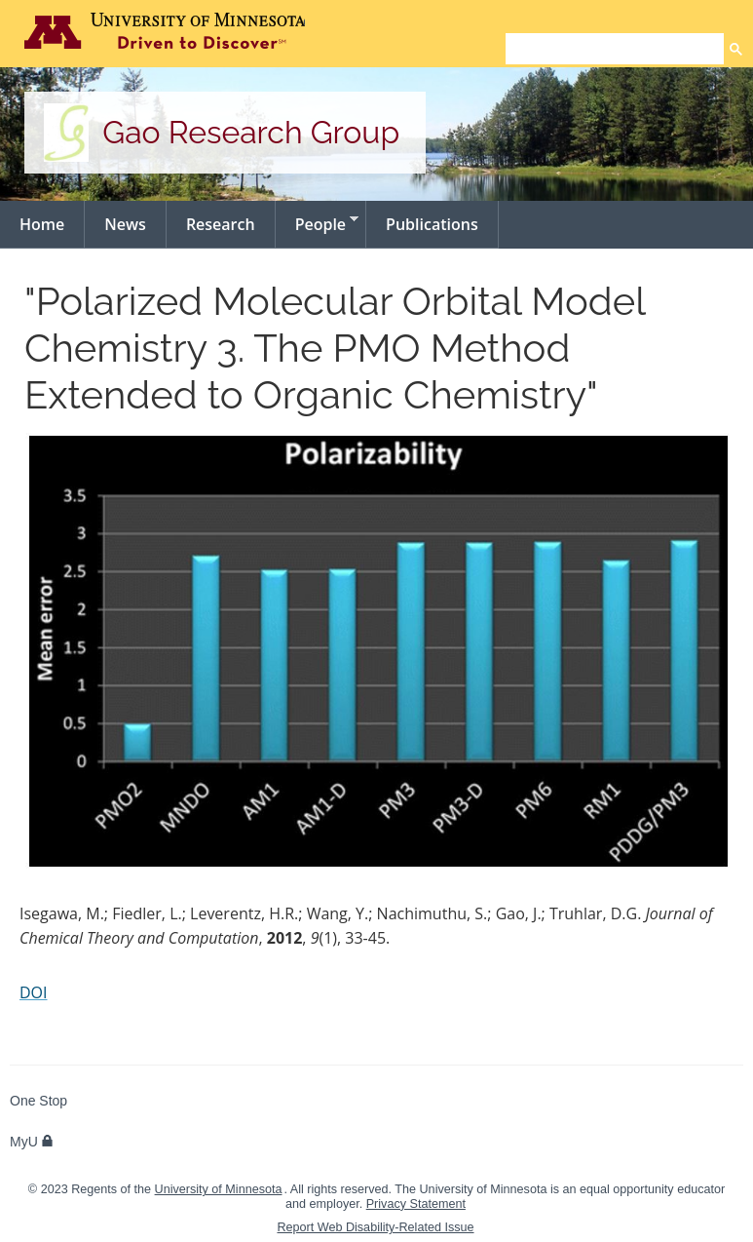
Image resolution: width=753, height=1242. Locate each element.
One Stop (38, 1100)
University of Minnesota (218, 1189)
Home (41, 224)
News (125, 224)
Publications (432, 224)
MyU (32, 1141)
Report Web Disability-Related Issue (375, 1227)
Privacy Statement (416, 1204)
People (317, 223)
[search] (615, 48)
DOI (33, 992)
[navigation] (376, 225)
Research (220, 224)
